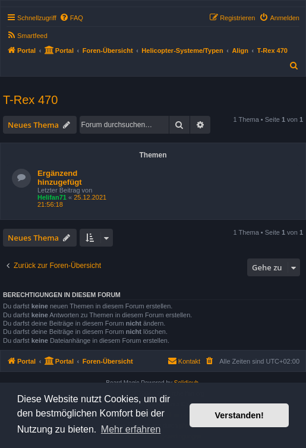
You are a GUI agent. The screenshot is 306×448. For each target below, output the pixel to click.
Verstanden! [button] (239, 415)
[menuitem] (71, 18)
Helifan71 (52, 197)
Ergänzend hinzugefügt (59, 178)
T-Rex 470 (30, 99)
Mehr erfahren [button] (131, 429)
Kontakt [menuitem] (184, 360)
